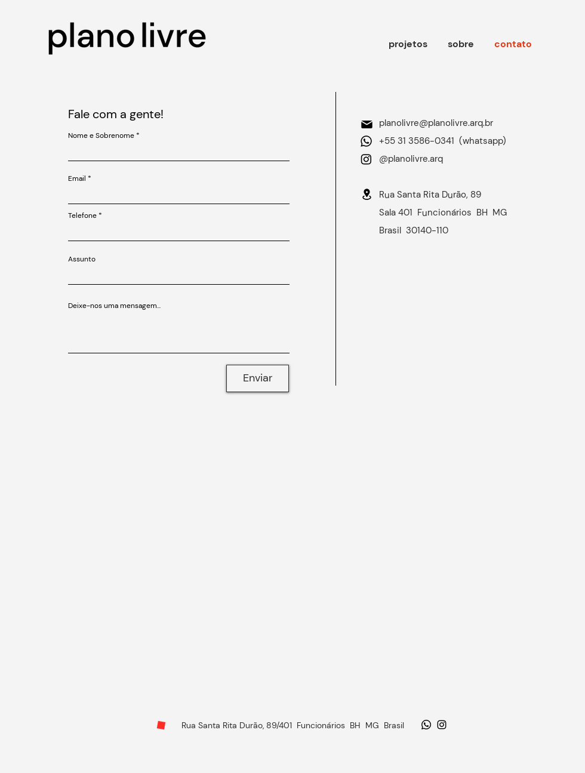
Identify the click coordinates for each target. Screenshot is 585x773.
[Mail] (366, 124)
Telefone (82, 215)
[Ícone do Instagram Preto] (442, 725)
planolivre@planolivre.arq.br (436, 123)
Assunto (82, 259)
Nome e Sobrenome (101, 135)
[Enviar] (257, 378)
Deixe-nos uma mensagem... (114, 305)
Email (77, 178)
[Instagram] (366, 159)
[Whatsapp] (366, 141)
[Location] (366, 194)
